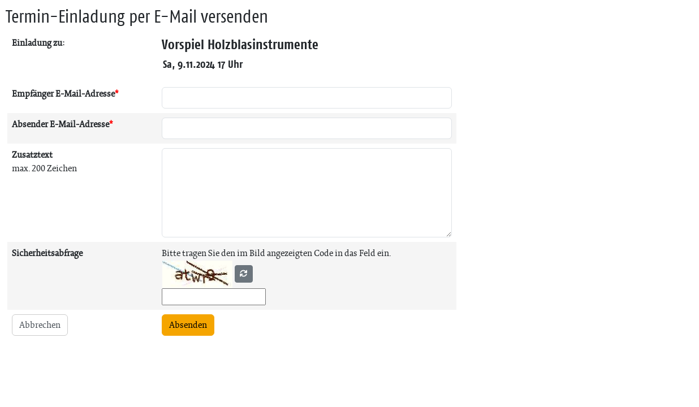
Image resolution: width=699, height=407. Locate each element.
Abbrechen (40, 325)
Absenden (188, 325)
